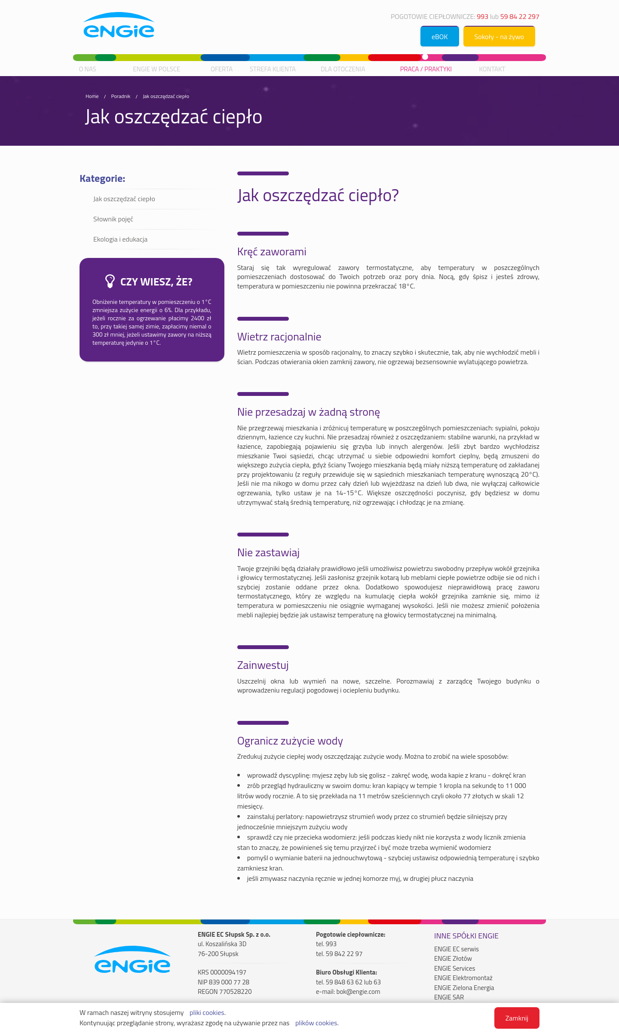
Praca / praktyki (426, 69)
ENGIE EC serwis (456, 949)
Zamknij (517, 1018)
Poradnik (120, 96)
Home (92, 96)
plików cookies (316, 1023)
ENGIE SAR (449, 997)
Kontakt (492, 69)
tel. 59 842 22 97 (339, 954)
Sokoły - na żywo (499, 36)
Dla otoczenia (343, 69)
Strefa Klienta (273, 69)
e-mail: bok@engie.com (348, 991)
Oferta (222, 69)
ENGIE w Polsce (156, 69)
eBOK (440, 36)
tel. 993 (326, 944)
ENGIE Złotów (453, 958)
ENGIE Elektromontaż (463, 978)
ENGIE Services (454, 968)
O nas (87, 69)
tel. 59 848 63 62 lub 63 (348, 982)
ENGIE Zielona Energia (464, 988)
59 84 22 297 (519, 16)
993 (482, 16)
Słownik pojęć (113, 219)
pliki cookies (207, 1012)
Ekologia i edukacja (120, 239)
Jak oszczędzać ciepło (166, 96)
